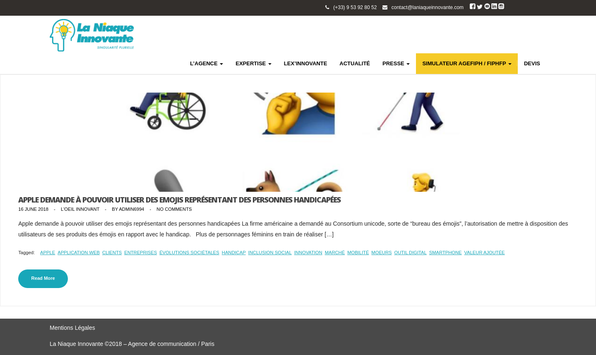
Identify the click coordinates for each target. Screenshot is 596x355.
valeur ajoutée (484, 252)
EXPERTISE (254, 63)
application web (79, 252)
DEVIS (532, 63)
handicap (234, 252)
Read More (43, 278)
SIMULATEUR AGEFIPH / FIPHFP (467, 63)
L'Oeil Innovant (80, 209)
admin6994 (131, 209)
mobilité (358, 252)
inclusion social (270, 252)
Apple (47, 252)
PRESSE (396, 63)
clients (112, 252)
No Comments (174, 209)
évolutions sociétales (189, 252)
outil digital (410, 252)
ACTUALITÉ (354, 63)
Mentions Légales (72, 327)
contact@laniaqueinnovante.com (428, 7)
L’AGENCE (206, 63)
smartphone (445, 252)
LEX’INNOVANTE (305, 63)
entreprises (140, 252)
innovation (308, 252)
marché (335, 252)
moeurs (381, 252)
